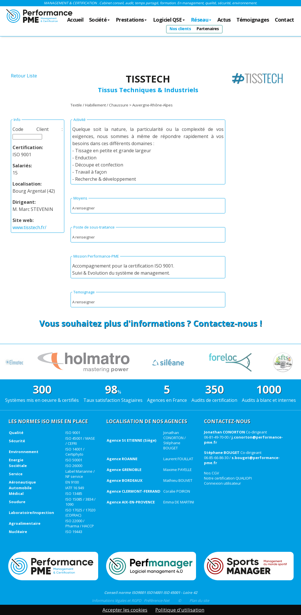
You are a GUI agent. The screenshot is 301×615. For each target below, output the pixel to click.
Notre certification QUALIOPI (228, 478)
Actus (223, 20)
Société (99, 20)
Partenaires (208, 28)
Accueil (75, 20)
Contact (284, 20)
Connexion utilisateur (222, 483)
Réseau (201, 20)
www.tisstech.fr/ (29, 227)
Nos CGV (211, 473)
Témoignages (252, 20)
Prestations (131, 20)
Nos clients (180, 28)
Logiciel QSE (169, 20)
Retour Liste (24, 76)
